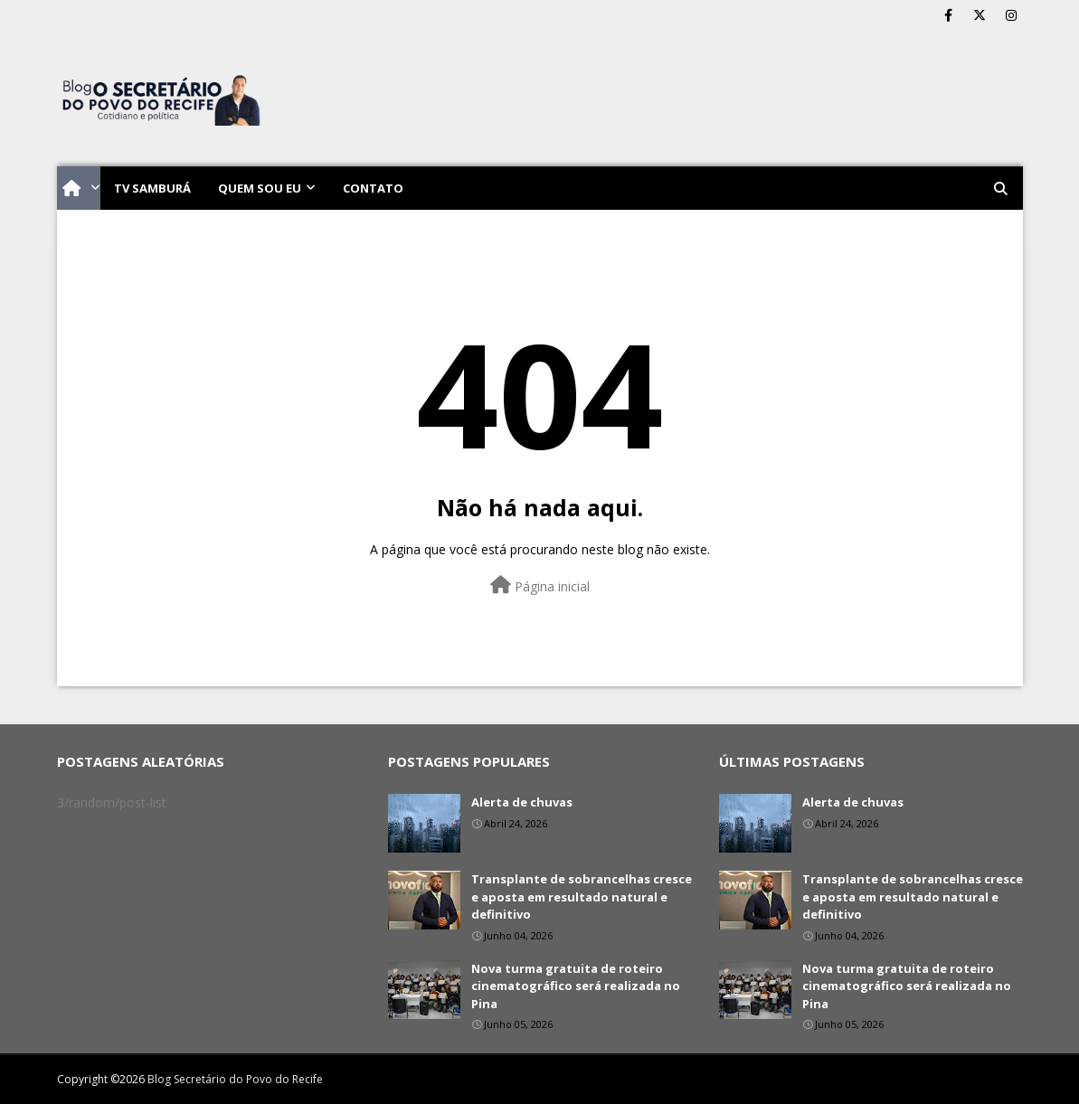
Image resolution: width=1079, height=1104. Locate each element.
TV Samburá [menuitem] (152, 188)
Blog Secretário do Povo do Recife (235, 1079)
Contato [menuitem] (373, 188)
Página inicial (540, 585)
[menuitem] (78, 188)
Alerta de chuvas (522, 802)
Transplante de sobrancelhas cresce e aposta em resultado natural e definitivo (581, 896)
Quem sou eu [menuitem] (259, 188)
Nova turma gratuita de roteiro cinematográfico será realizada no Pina (575, 986)
